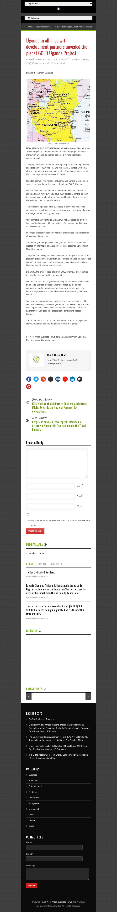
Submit (31, 885)
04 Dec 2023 (44, 59)
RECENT (29, 564)
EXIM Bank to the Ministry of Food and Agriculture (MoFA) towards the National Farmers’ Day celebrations (59, 407)
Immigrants (34, 803)
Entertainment (35, 786)
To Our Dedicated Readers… (39, 27)
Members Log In (36, 553)
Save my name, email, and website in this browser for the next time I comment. (59, 523)
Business (33, 775)
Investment (34, 809)
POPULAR (42, 564)
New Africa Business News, (59, 902)
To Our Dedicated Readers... (41, 572)
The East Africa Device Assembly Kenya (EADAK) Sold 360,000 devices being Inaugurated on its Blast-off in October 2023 (55, 610)
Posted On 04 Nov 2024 (37, 577)
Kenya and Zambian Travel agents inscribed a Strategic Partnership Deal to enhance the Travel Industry (59, 426)
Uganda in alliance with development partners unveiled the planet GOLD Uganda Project (56, 47)
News (31, 814)
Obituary (33, 820)
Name (79, 486)
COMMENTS (56, 564)
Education (33, 780)
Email (79, 496)
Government (34, 797)
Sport (31, 826)
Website (80, 506)
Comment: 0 (58, 63)
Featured (33, 792)
